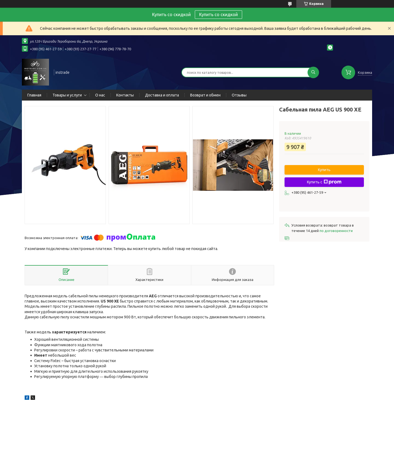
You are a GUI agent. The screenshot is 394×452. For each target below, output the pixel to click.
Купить (324, 170)
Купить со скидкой (218, 14)
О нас (100, 95)
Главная (34, 95)
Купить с (324, 182)
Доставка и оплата (162, 95)
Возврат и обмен (205, 95)
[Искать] (313, 72)
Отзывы (239, 95)
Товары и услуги (67, 95)
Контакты (125, 95)
